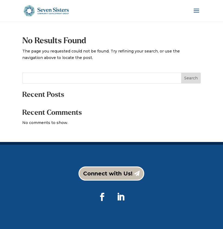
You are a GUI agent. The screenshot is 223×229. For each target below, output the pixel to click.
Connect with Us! (108, 173)
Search (191, 78)
